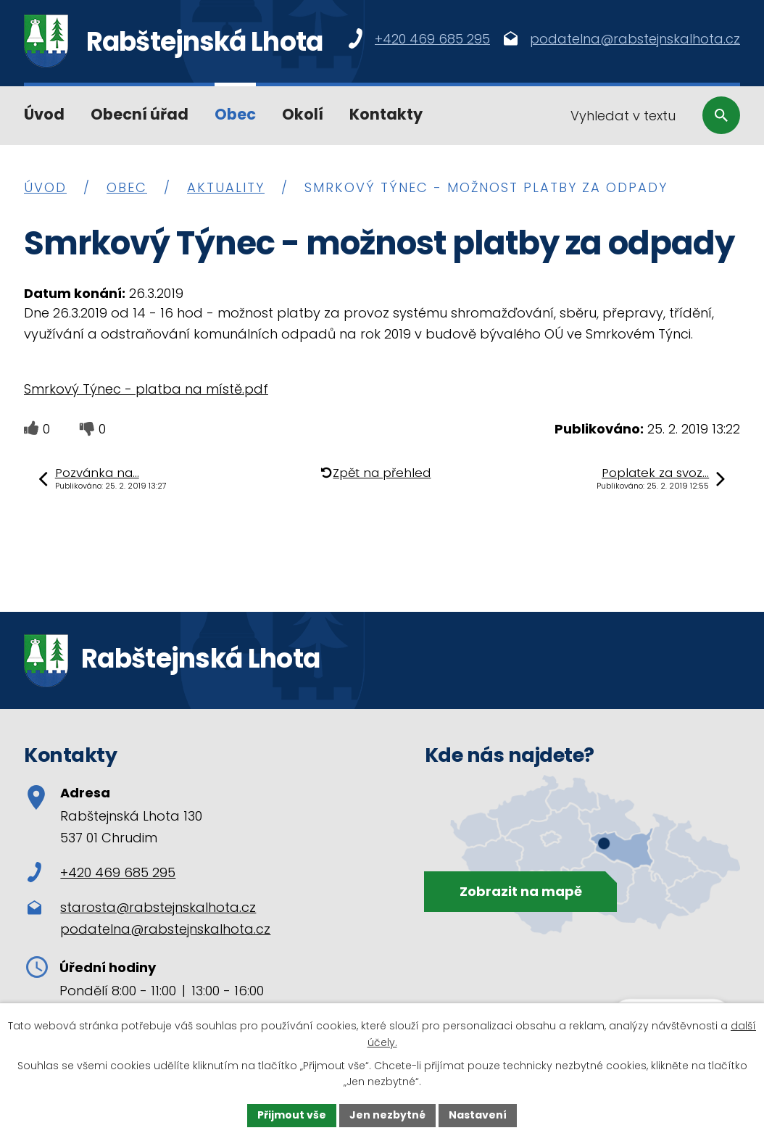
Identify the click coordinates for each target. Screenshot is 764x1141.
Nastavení (478, 1115)
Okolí (302, 114)
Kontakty (386, 114)
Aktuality (226, 187)
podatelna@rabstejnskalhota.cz (165, 929)
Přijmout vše (291, 1115)
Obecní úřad (139, 114)
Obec (235, 114)
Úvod (44, 114)
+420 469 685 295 (101, 872)
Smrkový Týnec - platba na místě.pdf (146, 389)
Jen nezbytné (387, 1115)
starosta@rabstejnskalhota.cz (158, 907)
